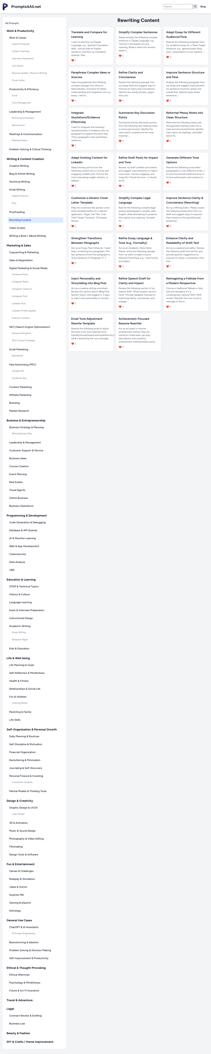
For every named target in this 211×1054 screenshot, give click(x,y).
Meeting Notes (19, 140)
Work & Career (17, 37)
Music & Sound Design (22, 830)
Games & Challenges (21, 871)
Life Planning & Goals (21, 665)
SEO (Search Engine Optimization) (29, 326)
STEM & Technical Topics (24, 586)
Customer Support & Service (26, 450)
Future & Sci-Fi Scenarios (24, 990)
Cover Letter (18, 80)
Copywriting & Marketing (24, 252)
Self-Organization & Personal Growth (32, 729)
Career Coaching (20, 51)
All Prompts (12, 23)
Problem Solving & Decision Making (30, 950)
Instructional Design (21, 618)
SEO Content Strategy (23, 340)
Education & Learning (21, 579)
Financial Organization (22, 752)
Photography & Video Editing (26, 838)
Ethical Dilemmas (19, 974)
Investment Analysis (22, 782)
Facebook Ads (19, 378)
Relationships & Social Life (24, 688)
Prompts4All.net (26, 6)
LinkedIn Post (19, 303)
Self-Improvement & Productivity (28, 958)
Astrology (15, 910)
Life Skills (14, 719)
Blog (203, 6)
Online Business (18, 498)
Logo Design (18, 813)
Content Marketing (20, 387)
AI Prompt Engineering (23, 933)
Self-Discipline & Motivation (25, 744)
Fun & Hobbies (18, 696)
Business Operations (21, 505)
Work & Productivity (20, 31)
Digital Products (20, 195)
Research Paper (20, 639)
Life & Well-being (18, 658)
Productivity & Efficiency (24, 89)
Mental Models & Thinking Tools (27, 791)
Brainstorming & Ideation (24, 942)
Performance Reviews (23, 118)
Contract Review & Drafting (25, 1015)
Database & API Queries (23, 530)
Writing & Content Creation (25, 159)
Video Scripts (17, 227)
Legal (10, 1009)
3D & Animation (18, 822)
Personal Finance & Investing (26, 776)
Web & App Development (24, 546)
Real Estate (16, 482)
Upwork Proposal (20, 44)
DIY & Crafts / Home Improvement (30, 1042)
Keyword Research (21, 333)
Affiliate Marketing (20, 395)
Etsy (14, 203)
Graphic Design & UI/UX (23, 807)
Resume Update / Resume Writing (29, 73)
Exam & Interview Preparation (26, 610)
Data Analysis (17, 562)
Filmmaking (16, 846)
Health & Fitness (19, 680)
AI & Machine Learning (22, 538)
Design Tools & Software (23, 854)
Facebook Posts (20, 274)
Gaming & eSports (20, 902)
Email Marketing (18, 349)
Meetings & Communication (25, 134)
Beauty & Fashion (18, 1033)
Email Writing (17, 189)
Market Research (19, 410)
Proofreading (17, 212)
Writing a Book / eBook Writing (27, 235)
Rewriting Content (20, 220)
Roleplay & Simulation (22, 879)
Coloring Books (20, 703)
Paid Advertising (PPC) (22, 364)
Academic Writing (19, 626)
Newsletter (17, 355)
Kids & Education (19, 648)
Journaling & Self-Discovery (25, 768)
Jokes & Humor (18, 886)
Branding (14, 402)
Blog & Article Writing (22, 173)
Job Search (18, 65)
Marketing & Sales (19, 245)
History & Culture (19, 594)
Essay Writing (19, 632)
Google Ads (18, 370)
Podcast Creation (21, 318)
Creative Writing (19, 165)
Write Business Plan (22, 433)
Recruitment (18, 125)
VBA (12, 569)
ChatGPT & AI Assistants (23, 927)
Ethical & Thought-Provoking (26, 968)
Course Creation (19, 466)
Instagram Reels (20, 281)
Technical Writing (19, 181)
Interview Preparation (23, 58)
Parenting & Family (20, 711)
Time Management (21, 102)
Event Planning (18, 474)
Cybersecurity (17, 554)
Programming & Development (27, 515)
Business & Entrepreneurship (26, 420)
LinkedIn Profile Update (24, 310)
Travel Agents (17, 490)
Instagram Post (19, 296)
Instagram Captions (22, 289)
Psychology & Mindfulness (24, 982)
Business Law (17, 1023)
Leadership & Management (25, 111)
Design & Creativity (20, 801)
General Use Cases (19, 920)
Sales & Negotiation (21, 260)
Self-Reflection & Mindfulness (27, 672)
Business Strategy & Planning (26, 427)
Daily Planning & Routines (24, 736)
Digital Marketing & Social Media (28, 268)
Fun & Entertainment (21, 864)
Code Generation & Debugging (27, 522)
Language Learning (20, 602)
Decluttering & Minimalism (24, 760)
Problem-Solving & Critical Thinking (30, 149)
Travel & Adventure (20, 1000)
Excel (14, 95)
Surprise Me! (16, 894)
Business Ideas (18, 458)
